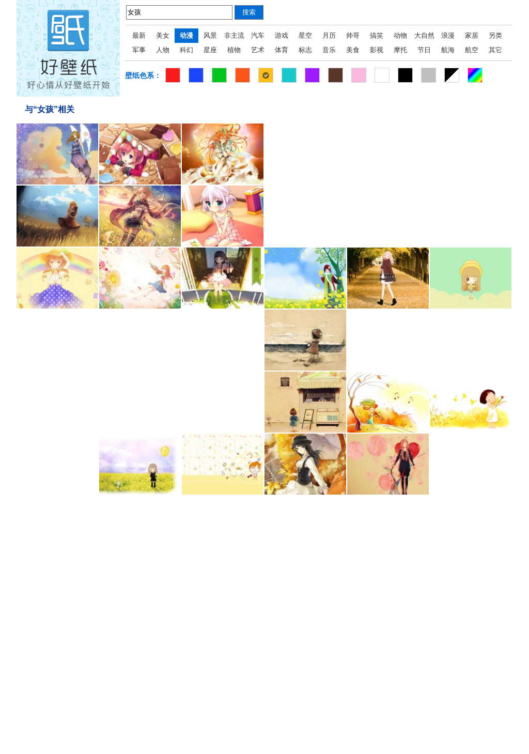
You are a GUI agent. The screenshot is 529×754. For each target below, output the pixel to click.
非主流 (234, 35)
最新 (139, 35)
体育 (281, 50)
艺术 (257, 50)
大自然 (424, 35)
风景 (210, 35)
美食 (353, 50)
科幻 (186, 50)
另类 (495, 35)
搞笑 (376, 35)
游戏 (281, 35)
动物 (400, 35)
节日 (424, 50)
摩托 (400, 50)
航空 (471, 50)
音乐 (329, 50)
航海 (448, 50)
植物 (234, 50)
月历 (329, 35)
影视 (376, 50)
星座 (210, 50)
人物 (162, 50)
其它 (495, 50)
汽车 (257, 35)
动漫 (186, 35)
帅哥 (353, 35)
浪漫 (448, 35)
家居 (471, 35)
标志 (305, 50)
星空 (305, 35)
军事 (139, 50)
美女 (162, 35)
